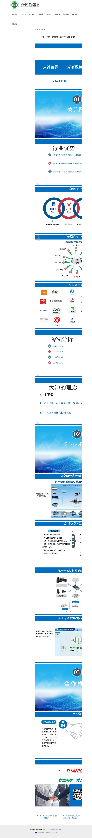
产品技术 (49, 14)
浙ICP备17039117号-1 (55, 829)
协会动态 (31, 14)
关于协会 (23, 14)
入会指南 (74, 14)
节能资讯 (66, 14)
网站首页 (14, 14)
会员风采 (40, 14)
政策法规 (57, 14)
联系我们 (14, 24)
